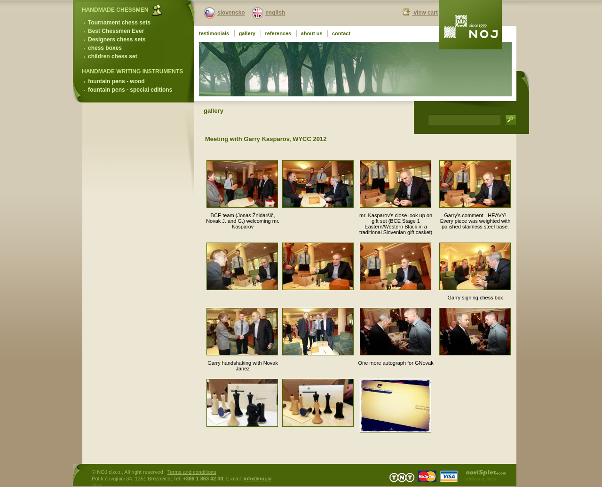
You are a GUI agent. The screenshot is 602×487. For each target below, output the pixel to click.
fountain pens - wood (116, 81)
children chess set (112, 56)
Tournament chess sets (119, 22)
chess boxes (105, 48)
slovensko (231, 12)
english (275, 12)
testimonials (214, 33)
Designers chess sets (117, 39)
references (278, 33)
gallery (247, 33)
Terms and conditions (191, 472)
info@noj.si (258, 478)
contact (341, 33)
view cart (425, 12)
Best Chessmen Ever (116, 31)
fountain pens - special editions (130, 89)
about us (312, 33)
